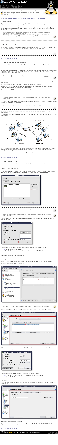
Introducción (4, 18)
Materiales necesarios (12, 18)
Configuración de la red (40, 18)
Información (10, 432)
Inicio (2, 10)
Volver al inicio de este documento (9, 41)
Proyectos (6, 10)
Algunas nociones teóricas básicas (26, 18)
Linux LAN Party (13, 10)
